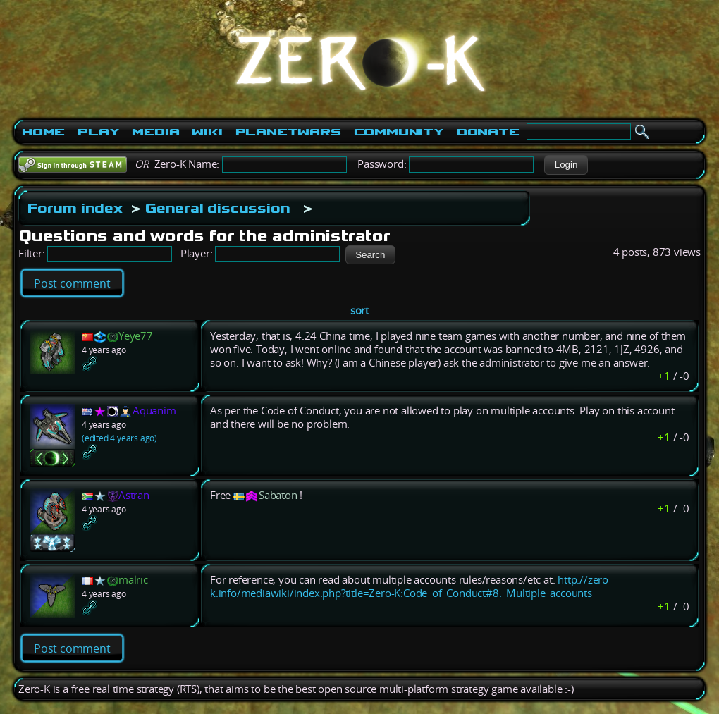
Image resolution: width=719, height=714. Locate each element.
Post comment (72, 283)
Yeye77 (135, 336)
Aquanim (154, 410)
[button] (565, 165)
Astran (133, 495)
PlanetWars (288, 132)
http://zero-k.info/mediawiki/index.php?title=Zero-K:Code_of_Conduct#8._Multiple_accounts (411, 586)
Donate (488, 132)
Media (155, 132)
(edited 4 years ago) (119, 438)
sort (359, 310)
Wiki (207, 132)
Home (43, 132)
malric (133, 579)
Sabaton (278, 495)
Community (399, 132)
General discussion (217, 207)
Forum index (75, 207)
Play (98, 132)
